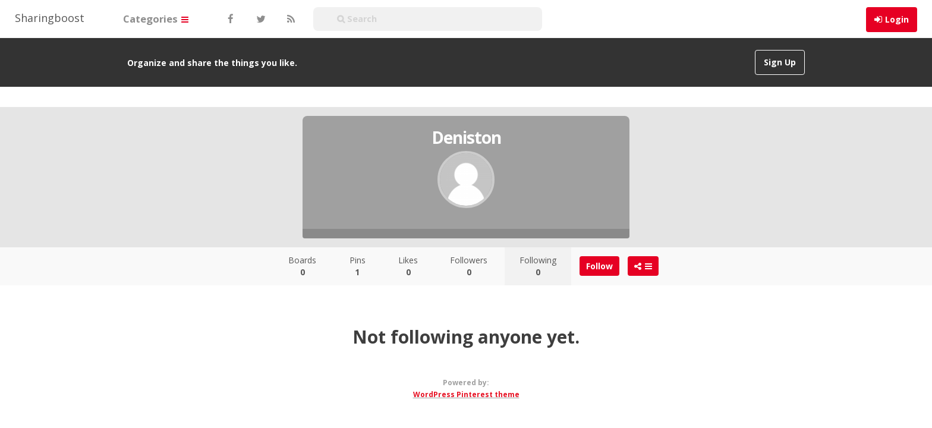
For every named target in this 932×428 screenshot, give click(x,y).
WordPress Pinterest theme (466, 394)
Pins (358, 266)
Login (897, 19)
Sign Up (780, 62)
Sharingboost (49, 18)
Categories (155, 19)
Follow (599, 266)
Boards (302, 266)
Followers (468, 266)
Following (537, 266)
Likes (408, 266)
